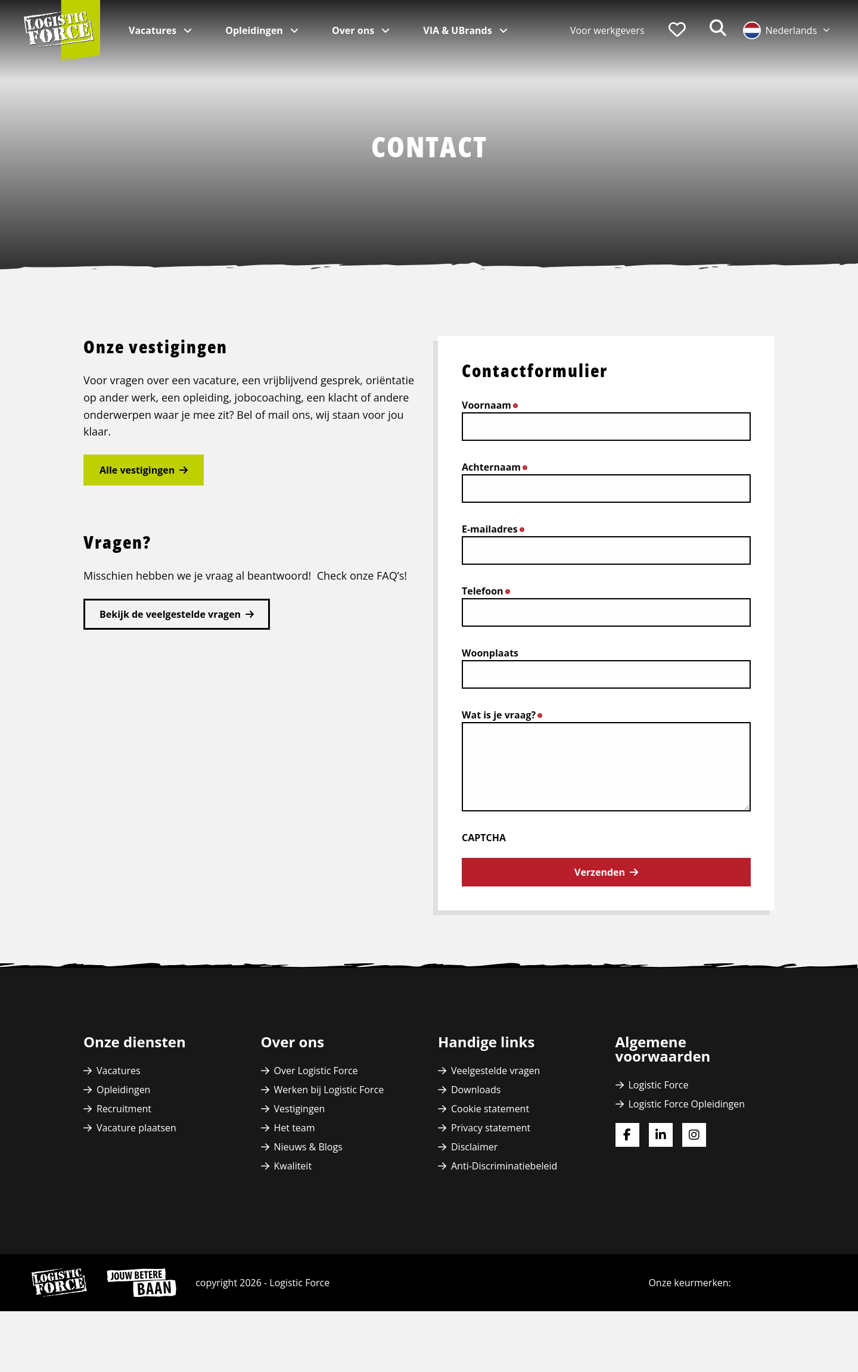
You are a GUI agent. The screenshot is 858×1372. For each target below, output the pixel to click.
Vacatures (154, 30)
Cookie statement (490, 1108)
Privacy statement (490, 1127)
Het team (294, 1127)
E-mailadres (496, 529)
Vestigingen (299, 1108)
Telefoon (489, 591)
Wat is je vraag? (505, 715)
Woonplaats (490, 653)
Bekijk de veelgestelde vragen (170, 614)
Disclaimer (474, 1146)
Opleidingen (255, 30)
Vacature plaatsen (136, 1127)
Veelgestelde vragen (495, 1070)
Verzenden (599, 872)
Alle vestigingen (137, 470)
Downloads (475, 1089)
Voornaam (493, 405)
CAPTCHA (484, 837)
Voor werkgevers (607, 30)
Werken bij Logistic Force (329, 1089)
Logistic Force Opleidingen (687, 1103)
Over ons (354, 30)
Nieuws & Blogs (308, 1146)
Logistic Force (659, 1084)
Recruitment (124, 1108)
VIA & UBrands (459, 30)
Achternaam (498, 467)
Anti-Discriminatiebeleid (504, 1165)
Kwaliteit (293, 1165)
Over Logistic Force (316, 1070)
